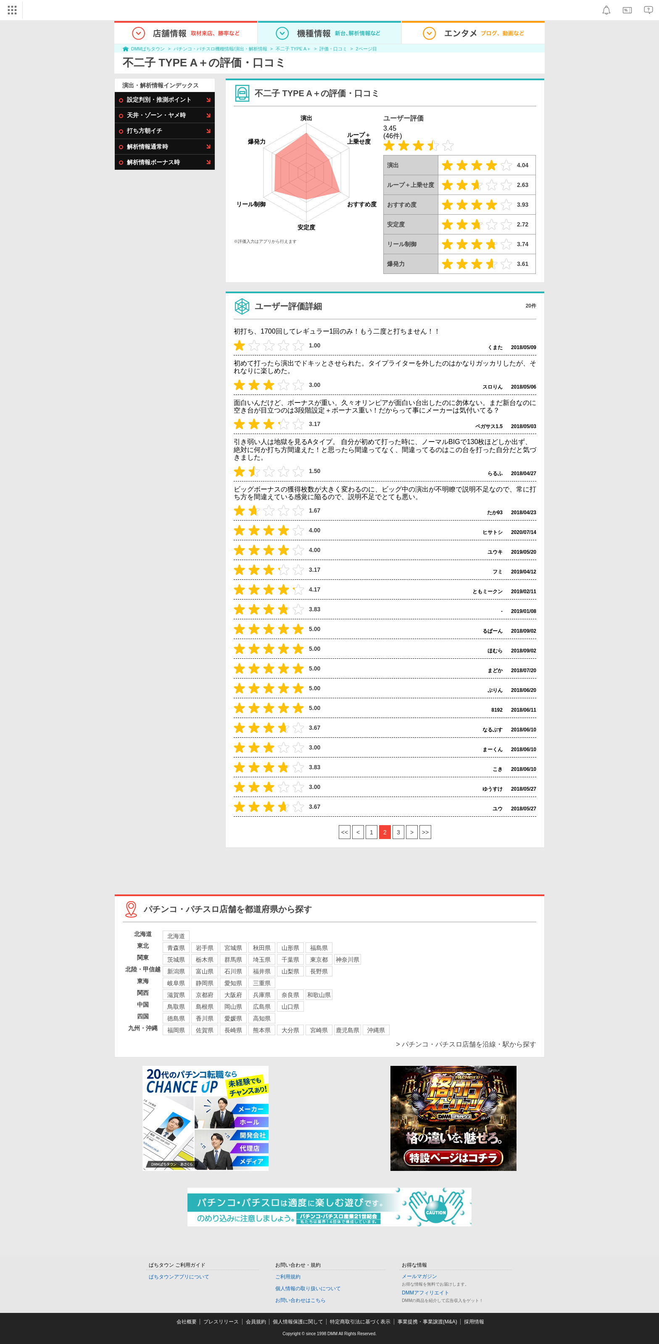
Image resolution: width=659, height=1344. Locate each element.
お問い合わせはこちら (300, 1300)
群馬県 (233, 959)
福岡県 (176, 1030)
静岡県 (205, 983)
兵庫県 (262, 995)
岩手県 (205, 947)
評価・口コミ (333, 48)
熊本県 (262, 1030)
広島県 (262, 1006)
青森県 (176, 947)
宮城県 (233, 947)
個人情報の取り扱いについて (308, 1288)
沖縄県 (376, 1030)
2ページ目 (366, 48)
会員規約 (256, 1322)
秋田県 (262, 947)
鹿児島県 (347, 1030)
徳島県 (176, 1018)
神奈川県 (347, 959)
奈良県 (290, 995)
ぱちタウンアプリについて (179, 1277)
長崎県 (233, 1030)
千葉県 (290, 959)
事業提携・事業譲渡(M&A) (427, 1322)
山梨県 (290, 971)
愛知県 (233, 983)
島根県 (205, 1006)
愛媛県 (233, 1018)
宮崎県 (319, 1030)
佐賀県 (205, 1030)
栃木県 (205, 959)
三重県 (262, 983)
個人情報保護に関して (298, 1322)
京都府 (205, 995)
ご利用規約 (288, 1277)
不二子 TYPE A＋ (293, 48)
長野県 (319, 971)
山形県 (290, 947)
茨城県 (176, 959)
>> (425, 832)
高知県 (262, 1018)
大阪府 (233, 995)
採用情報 (474, 1322)
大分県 (290, 1030)
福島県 (319, 947)
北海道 (176, 936)
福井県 (262, 971)
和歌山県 (319, 995)
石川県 (233, 971)
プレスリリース (221, 1322)
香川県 (205, 1018)
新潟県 (176, 971)
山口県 (290, 1006)
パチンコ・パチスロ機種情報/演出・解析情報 (220, 48)
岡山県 (233, 1006)
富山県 (205, 971)
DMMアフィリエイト (425, 1293)
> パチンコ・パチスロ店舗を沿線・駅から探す (466, 1044)
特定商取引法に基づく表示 (360, 1322)
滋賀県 (176, 995)
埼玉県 (262, 959)
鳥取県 (176, 1006)
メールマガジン (419, 1276)
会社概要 (187, 1322)
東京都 (319, 959)
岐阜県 (176, 983)
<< (344, 832)
